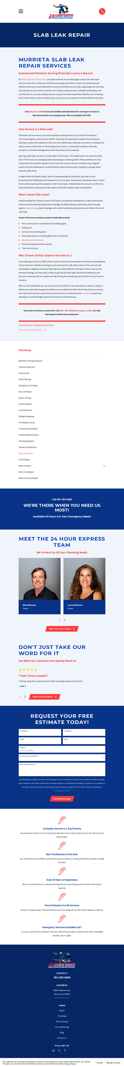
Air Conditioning (62, 1028)
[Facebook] (64, 1052)
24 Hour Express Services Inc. (33, 79)
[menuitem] (62, 361)
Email (66, 741)
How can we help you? (28, 766)
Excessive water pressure (32, 240)
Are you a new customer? (29, 757)
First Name (23, 732)
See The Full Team (62, 629)
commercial (86, 293)
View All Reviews (45, 698)
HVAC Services (62, 1023)
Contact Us (62, 1039)
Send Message (62, 800)
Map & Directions (62, 999)
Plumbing (62, 1017)
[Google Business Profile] (53, 1052)
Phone (22, 741)
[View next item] (64, 620)
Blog (62, 1034)
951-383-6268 (62, 979)
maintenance (31, 208)
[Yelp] (59, 1052)
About (62, 1012)
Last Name (67, 732)
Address (23, 749)
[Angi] (70, 1052)
